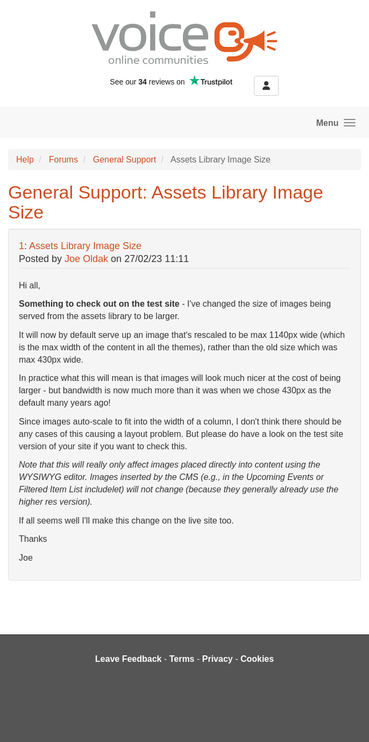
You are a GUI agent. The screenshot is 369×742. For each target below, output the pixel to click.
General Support (124, 159)
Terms (182, 658)
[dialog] (349, 720)
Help (25, 159)
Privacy (217, 658)
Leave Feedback (128, 658)
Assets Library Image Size (85, 246)
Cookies (257, 658)
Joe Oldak (86, 258)
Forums (63, 159)
